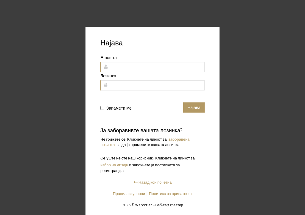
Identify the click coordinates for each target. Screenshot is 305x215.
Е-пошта (108, 57)
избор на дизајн (114, 165)
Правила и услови (129, 193)
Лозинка (108, 76)
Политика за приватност (170, 193)
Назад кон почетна (152, 182)
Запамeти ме (119, 108)
